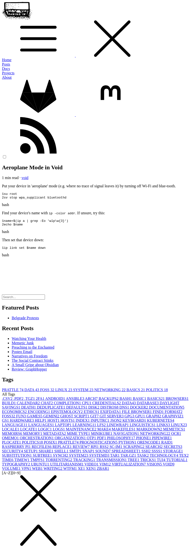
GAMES (35, 420)
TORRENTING (59, 463)
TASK (143, 459)
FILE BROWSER (137, 415)
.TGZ (30, 402)
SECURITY (13, 455)
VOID (168, 468)
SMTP (75, 455)
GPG (129, 420)
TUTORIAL (177, 463)
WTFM (70, 472)
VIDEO (91, 468)
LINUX (64, 393)
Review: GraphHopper (29, 373)
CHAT (47, 407)
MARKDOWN (149, 433)
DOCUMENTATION (166, 411)
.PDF (18, 402)
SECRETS (173, 450)
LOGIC (45, 433)
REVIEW (82, 450)
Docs (6, 69)
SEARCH (154, 450)
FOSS (47, 393)
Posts (6, 64)
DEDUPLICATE (51, 411)
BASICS (136, 393)
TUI (161, 463)
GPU (140, 420)
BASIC (140, 402)
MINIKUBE (102, 437)
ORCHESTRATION (37, 441)
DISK (94, 411)
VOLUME (11, 472)
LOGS (59, 433)
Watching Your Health (29, 342)
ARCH (92, 402)
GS (6, 424)
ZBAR (103, 472)
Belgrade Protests (25, 321)
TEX (184, 459)
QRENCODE (149, 446)
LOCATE (29, 433)
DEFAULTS (77, 411)
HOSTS (68, 424)
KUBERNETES (160, 424)
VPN (26, 472)
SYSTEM (83, 393)
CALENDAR (29, 407)
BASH (126, 402)
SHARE (46, 455)
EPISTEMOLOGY (67, 415)
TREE (134, 463)
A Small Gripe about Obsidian (35, 368)
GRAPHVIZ (173, 420)
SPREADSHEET (126, 455)
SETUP (31, 455)
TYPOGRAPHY (16, 468)
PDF (102, 441)
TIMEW (22, 463)
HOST (54, 424)
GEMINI (51, 420)
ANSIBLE (75, 402)
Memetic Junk (23, 347)
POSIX (51, 446)
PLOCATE (12, 446)
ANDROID (55, 402)
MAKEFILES (124, 433)
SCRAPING (134, 450)
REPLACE (62, 450)
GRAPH (154, 420)
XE (82, 472)
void (24, 178)
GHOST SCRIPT (75, 420)
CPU (87, 407)
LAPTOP (63, 428)
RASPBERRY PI (17, 450)
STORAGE (173, 455)
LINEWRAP (118, 428)
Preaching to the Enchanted (33, 351)
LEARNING (84, 428)
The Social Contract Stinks (32, 364)
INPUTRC (100, 424)
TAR (115, 459)
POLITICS (157, 393)
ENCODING (39, 415)
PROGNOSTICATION (98, 446)
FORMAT (173, 415)
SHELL (61, 455)
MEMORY (33, 437)
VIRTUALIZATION (129, 468)
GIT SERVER (112, 420)
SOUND (103, 455)
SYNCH (61, 459)
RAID (167, 446)
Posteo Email (22, 355)
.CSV (7, 402)
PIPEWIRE (162, 441)
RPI (95, 450)
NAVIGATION (126, 437)
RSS (104, 450)
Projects (8, 73)
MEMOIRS (12, 437)
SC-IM (116, 450)
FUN (21, 420)
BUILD (9, 407)
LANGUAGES (41, 428)
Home (6, 60)
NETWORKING (110, 393)
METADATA (55, 437)
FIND (159, 415)
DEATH (29, 411)
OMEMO (11, 441)
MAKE (104, 433)
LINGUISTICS (143, 428)
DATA (32, 393)
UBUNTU (40, 468)
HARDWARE (22, 424)
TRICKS (148, 463)
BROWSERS (177, 402)
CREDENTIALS (107, 407)
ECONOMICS (15, 415)
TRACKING (84, 463)
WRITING (53, 472)
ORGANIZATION (71, 441)
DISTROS (110, 411)
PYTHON (128, 446)
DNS (124, 411)
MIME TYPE (79, 437)
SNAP (88, 455)
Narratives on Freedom (30, 360)
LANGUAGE (15, 428)
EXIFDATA (111, 415)
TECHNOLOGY (164, 459)
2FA (40, 402)
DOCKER (139, 411)
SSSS (157, 455)
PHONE (144, 441)
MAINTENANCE (81, 433)
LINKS (163, 428)
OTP (92, 441)
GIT (95, 420)
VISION (155, 468)
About (7, 77)
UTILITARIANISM (67, 468)
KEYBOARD (134, 424)
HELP (41, 424)
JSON (116, 424)
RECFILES (42, 450)
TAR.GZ (129, 459)
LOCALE (11, 433)
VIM (105, 468)
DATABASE (148, 407)
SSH (146, 455)
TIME (8, 463)
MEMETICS (174, 433)
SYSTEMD (99, 459)
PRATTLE (13, 393)
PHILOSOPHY (121, 441)
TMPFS (37, 463)
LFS (102, 428)
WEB (37, 472)
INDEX (83, 424)
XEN (91, 472)
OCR (176, 437)
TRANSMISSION (112, 463)
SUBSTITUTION (17, 459)
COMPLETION (68, 407)
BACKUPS (109, 402)
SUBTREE (43, 459)
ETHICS (92, 415)
